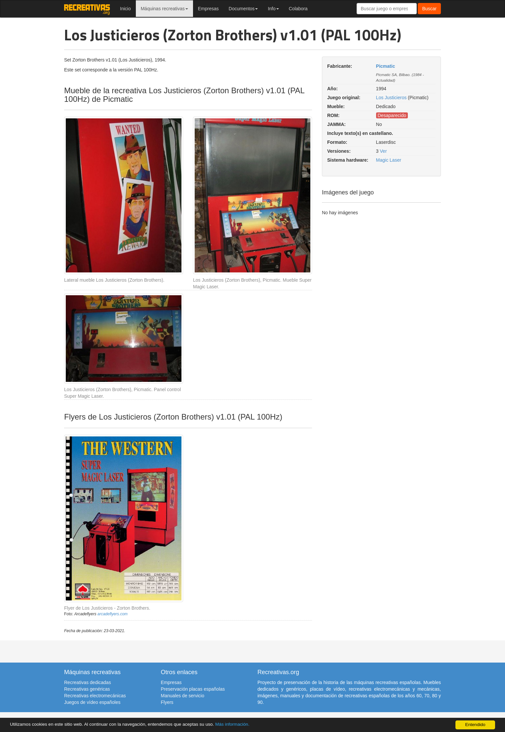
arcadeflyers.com (112, 614)
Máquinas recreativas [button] (164, 8)
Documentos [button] (243, 8)
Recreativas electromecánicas (95, 695)
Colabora (298, 8)
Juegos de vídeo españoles (92, 702)
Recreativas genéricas (87, 689)
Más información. (232, 724)
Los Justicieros (391, 97)
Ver (383, 151)
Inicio (125, 8)
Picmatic (385, 66)
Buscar (429, 8)
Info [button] (273, 8)
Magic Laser (388, 160)
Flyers (167, 702)
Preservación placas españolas (193, 689)
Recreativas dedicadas (87, 682)
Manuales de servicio (183, 695)
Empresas (208, 8)
